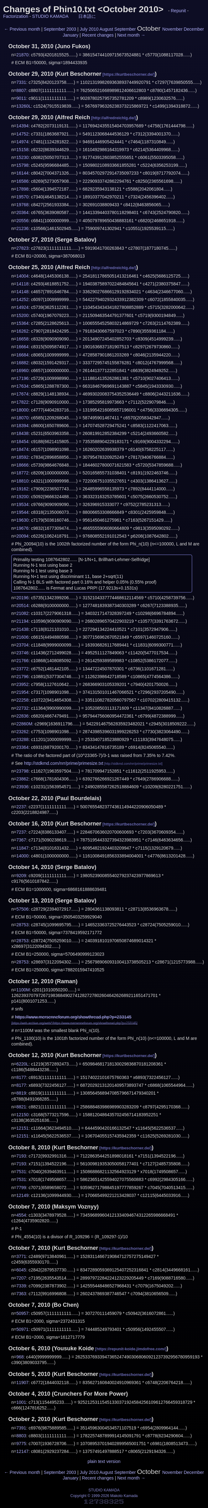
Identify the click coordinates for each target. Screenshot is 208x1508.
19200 (22, 496)
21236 (22, 228)
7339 (21, 1285)
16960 (22, 370)
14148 (22, 291)
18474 (22, 449)
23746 (22, 652)
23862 (22, 778)
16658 (22, 338)
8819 (21, 1093)
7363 (21, 1293)
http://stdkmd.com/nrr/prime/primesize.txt (63, 763)
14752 (22, 133)
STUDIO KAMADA (50, 16)
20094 (22, 536)
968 (19, 1356)
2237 (21, 806)
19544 (22, 512)
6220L (22, 1063)
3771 (21, 1256)
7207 (21, 1278)
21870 (22, 54)
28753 (22, 924)
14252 (22, 299)
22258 (22, 700)
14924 (22, 307)
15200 (22, 315)
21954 (22, 692)
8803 (21, 1435)
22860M (24, 723)
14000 (22, 855)
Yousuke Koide (74, 1348)
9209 (21, 875)
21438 (22, 629)
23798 (22, 771)
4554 (21, 1215)
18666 (22, 465)
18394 (22, 425)
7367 (21, 839)
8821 (21, 1106)
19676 (22, 528)
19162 (22, 488)
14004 (22, 276)
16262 (22, 331)
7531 (21, 1171)
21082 (22, 613)
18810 (22, 480)
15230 (22, 157)
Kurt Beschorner (79, 74)
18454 (22, 441)
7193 (21, 1155)
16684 (22, 354)
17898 (22, 189)
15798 (22, 165)
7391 (21, 1427)
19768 (22, 204)
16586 (22, 181)
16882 (22, 362)
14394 (22, 125)
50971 (22, 1329)
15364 (22, 323)
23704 (22, 644)
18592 (22, 457)
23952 (22, 684)
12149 (22, 1195)
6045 (21, 1269)
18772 (22, 472)
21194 (22, 621)
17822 (22, 402)
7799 (21, 1187)
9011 (21, 98)
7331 (21, 82)
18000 (22, 409)
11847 (22, 848)
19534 (22, 504)
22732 (22, 708)
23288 (22, 739)
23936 (22, 786)
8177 (21, 1077)
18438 (22, 433)
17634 (22, 386)
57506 (22, 909)
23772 (22, 668)
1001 (21, 1402)
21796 (22, 676)
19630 (22, 520)
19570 (22, 196)
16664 (22, 346)
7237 (21, 832)
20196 (22, 597)
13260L (23, 106)
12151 (22, 1128)
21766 (22, 660)
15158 (22, 149)
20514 (22, 605)
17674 (22, 393)
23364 (22, 747)
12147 (22, 1451)
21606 (22, 637)
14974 (22, 141)
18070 (22, 417)
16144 (22, 173)
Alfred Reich (73, 117)
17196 (22, 378)
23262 (22, 731)
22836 (22, 715)
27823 (22, 248)
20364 (22, 212)
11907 (22, 1382)
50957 (22, 1313)
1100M (23, 989)
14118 (22, 283)
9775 (21, 1443)
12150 (22, 1114)
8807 (21, 90)
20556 (22, 220)
